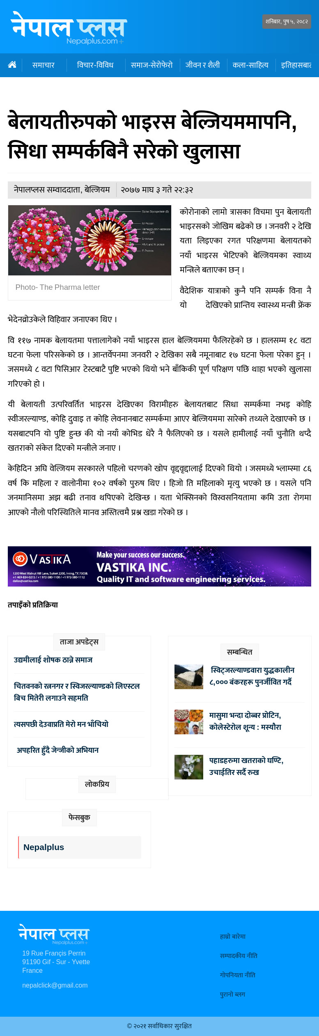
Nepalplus (43, 847)
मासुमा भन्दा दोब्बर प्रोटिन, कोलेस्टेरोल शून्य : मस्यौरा (245, 721)
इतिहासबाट (297, 65)
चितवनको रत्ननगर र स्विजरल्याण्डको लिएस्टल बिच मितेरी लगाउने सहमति (77, 692)
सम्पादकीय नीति (238, 956)
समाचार (43, 65)
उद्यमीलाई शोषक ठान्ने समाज (53, 660)
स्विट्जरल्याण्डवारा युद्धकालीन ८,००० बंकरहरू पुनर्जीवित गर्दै (251, 676)
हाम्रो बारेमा (233, 936)
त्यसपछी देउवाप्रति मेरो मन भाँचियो (61, 724)
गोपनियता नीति (237, 975)
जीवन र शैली (203, 65)
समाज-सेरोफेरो (152, 65)
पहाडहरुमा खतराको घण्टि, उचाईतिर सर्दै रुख (246, 766)
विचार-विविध (95, 65)
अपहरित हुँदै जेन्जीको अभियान (56, 750)
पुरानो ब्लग (232, 994)
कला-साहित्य (250, 65)
